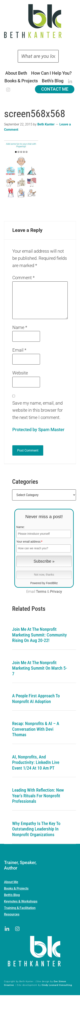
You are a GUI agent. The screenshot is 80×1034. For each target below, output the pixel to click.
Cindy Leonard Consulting (57, 985)
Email (19, 350)
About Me (11, 882)
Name (19, 327)
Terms (41, 592)
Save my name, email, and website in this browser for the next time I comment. (37, 410)
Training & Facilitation (20, 908)
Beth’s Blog (12, 895)
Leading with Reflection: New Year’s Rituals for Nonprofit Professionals (38, 796)
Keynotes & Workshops (20, 901)
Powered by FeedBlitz (44, 583)
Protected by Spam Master (38, 429)
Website (20, 372)
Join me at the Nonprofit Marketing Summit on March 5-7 (39, 668)
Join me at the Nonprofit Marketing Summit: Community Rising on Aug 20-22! (39, 635)
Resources (11, 914)
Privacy (56, 592)
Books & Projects (16, 888)
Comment (23, 277)
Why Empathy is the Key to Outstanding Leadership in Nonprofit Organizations (36, 829)
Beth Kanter (40, 21)
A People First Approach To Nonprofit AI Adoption (36, 698)
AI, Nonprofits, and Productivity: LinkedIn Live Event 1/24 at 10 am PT (35, 762)
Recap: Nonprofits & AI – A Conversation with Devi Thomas (35, 729)
